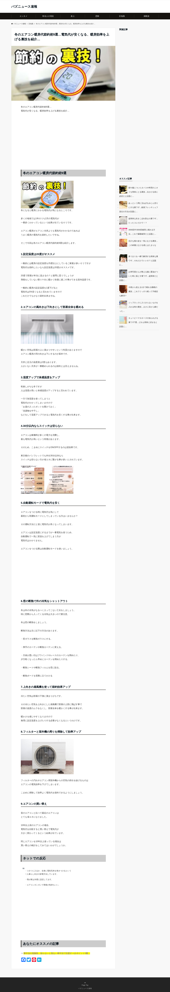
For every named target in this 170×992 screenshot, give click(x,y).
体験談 (146, 16)
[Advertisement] (63, 143)
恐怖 (97, 16)
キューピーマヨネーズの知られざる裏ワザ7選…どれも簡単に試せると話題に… (138, 322)
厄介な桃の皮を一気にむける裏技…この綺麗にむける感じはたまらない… (138, 245)
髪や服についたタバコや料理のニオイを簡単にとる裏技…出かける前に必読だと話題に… (138, 192)
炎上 (73, 16)
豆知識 (122, 16)
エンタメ (23, 16)
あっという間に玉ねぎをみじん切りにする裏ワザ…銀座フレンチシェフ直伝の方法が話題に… (138, 207)
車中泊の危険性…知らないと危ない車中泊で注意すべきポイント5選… (56, 953)
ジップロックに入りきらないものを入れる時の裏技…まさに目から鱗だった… (138, 307)
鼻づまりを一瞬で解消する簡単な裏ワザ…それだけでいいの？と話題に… (138, 260)
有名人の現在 (48, 16)
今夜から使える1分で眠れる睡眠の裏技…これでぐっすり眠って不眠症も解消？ (138, 291)
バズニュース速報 (24, 6)
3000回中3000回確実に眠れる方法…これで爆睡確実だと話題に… (142, 232)
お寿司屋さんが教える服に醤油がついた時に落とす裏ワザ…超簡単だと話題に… (138, 276)
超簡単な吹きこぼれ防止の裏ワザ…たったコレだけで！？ (143, 220)
